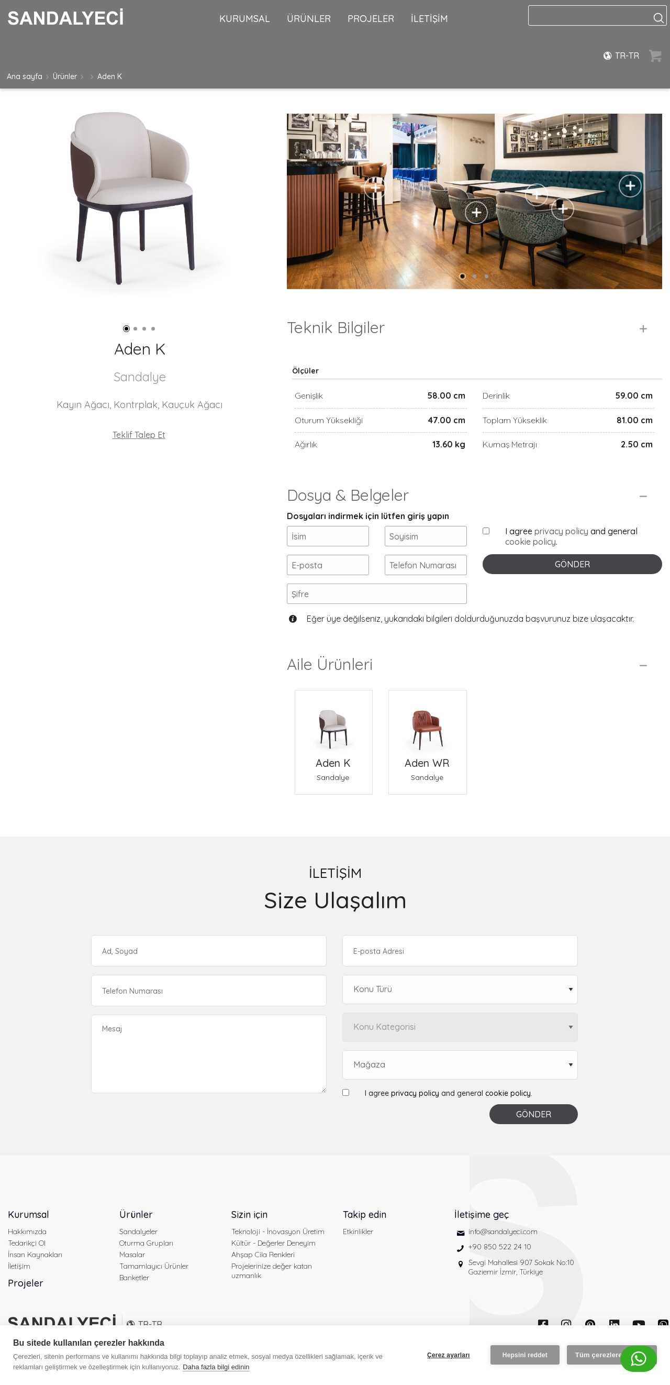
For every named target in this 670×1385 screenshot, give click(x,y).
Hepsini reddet (525, 1355)
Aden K (109, 76)
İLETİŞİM (429, 19)
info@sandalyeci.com (503, 1231)
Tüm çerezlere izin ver (612, 1355)
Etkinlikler (358, 1231)
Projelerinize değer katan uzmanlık (271, 1270)
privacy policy (561, 531)
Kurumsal (28, 1214)
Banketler (134, 1277)
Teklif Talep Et (139, 435)
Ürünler (65, 76)
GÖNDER (572, 564)
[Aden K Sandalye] (333, 722)
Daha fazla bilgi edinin (216, 1367)
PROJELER (371, 19)
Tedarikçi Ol (27, 1243)
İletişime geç (481, 1214)
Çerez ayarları (448, 1355)
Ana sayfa (24, 76)
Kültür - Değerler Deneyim (273, 1243)
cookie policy (530, 541)
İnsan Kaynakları (35, 1254)
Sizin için (249, 1214)
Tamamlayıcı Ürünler (153, 1266)
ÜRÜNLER (309, 19)
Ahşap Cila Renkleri (263, 1254)
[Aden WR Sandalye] (427, 722)
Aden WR (427, 763)
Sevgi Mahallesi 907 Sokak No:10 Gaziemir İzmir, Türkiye (521, 1267)
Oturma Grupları (146, 1243)
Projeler (25, 1283)
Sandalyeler (138, 1231)
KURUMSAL (244, 19)
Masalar (132, 1254)
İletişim (19, 1266)
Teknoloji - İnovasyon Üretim (278, 1231)
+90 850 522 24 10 (499, 1246)
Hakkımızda (27, 1231)
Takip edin (364, 1214)
